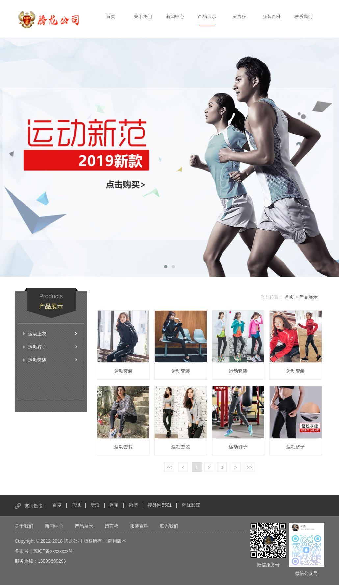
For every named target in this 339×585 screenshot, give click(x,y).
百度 (57, 505)
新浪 (95, 505)
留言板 (239, 16)
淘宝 (114, 505)
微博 (133, 505)
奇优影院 (191, 505)
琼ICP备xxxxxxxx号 (53, 551)
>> (249, 467)
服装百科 (271, 16)
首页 (110, 16)
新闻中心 (175, 16)
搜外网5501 (160, 505)
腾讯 (76, 505)
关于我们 (143, 16)
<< (169, 467)
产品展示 (207, 16)
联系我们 (303, 16)
